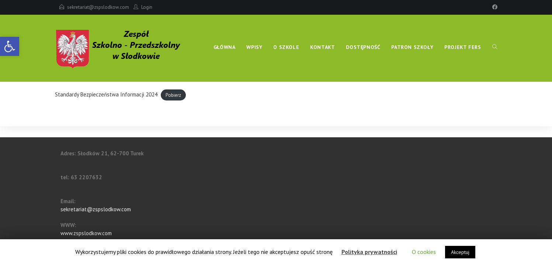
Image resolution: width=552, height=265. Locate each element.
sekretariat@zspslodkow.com (98, 7)
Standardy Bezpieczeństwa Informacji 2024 (106, 94)
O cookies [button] (424, 251)
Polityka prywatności (369, 251)
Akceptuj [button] (460, 252)
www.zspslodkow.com (86, 233)
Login (146, 7)
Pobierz (173, 95)
